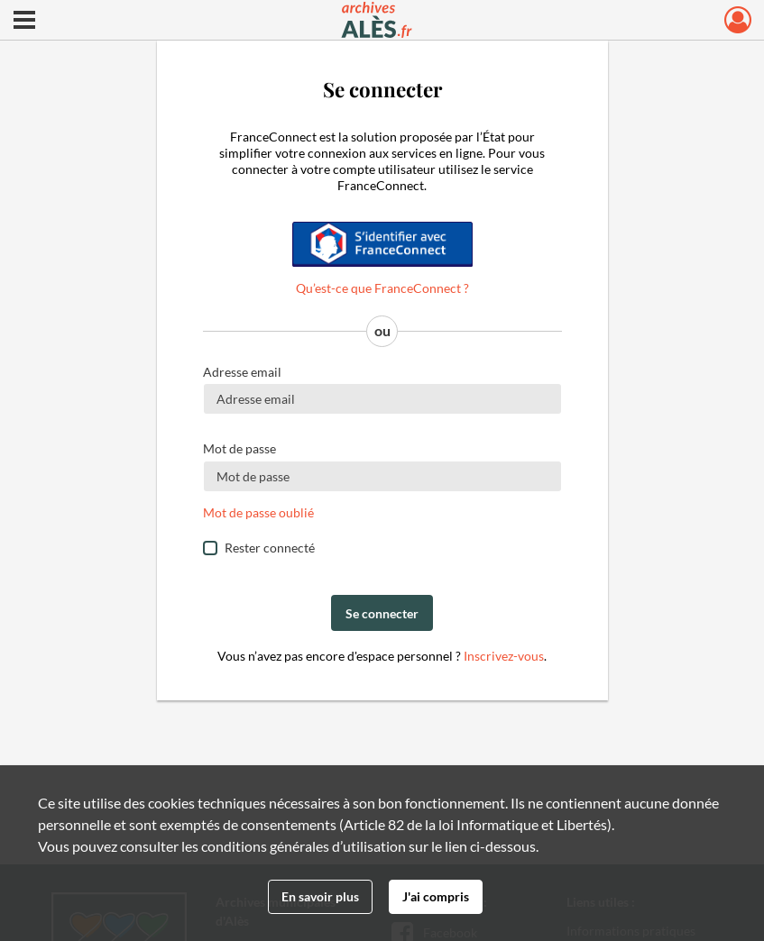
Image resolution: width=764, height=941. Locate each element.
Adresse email (242, 372)
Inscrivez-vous (504, 655)
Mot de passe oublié (258, 512)
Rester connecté (270, 547)
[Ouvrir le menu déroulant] (24, 21)
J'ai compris (435, 896)
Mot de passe (239, 448)
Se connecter (382, 613)
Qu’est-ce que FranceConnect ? (382, 288)
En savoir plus (320, 896)
